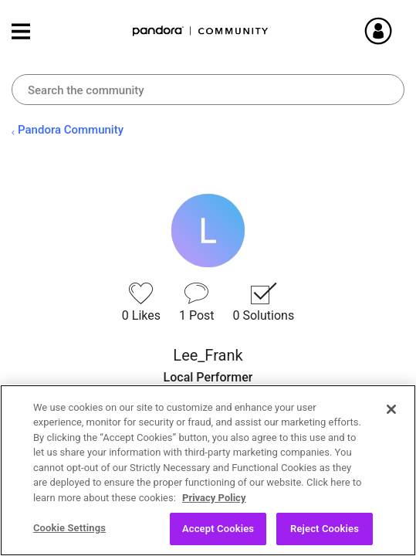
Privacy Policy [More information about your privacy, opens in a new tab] (213, 497)
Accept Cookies (218, 528)
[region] (208, 470)
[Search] (208, 89)
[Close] (391, 409)
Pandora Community (200, 31)
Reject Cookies (324, 528)
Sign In (397, 31)
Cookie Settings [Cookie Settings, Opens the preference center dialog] (69, 528)
